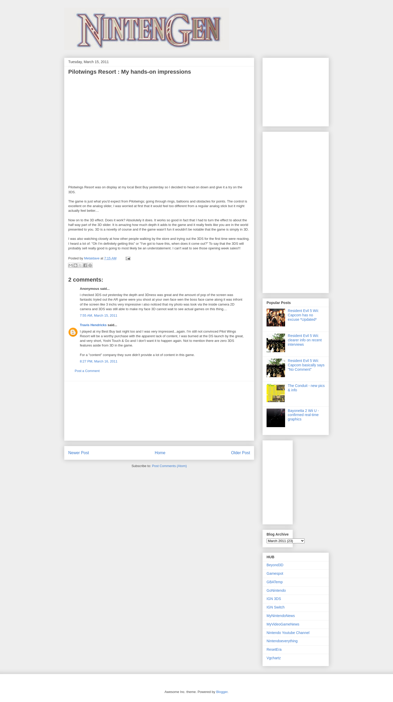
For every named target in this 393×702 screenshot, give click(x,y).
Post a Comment (87, 371)
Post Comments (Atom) (169, 466)
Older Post (240, 453)
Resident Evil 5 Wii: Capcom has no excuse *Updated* (303, 315)
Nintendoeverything (282, 641)
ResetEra (274, 649)
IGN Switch (276, 607)
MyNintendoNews (281, 616)
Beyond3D (275, 565)
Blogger (221, 692)
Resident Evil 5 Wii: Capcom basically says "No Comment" (306, 365)
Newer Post (78, 453)
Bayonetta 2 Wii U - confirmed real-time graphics (303, 415)
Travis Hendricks (93, 325)
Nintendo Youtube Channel (288, 633)
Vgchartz (274, 658)
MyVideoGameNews (283, 624)
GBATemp (275, 582)
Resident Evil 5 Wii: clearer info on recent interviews (305, 340)
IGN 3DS (274, 599)
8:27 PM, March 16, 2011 (98, 361)
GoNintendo (276, 590)
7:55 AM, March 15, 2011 (98, 315)
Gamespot (275, 573)
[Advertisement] (159, 411)
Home (160, 453)
